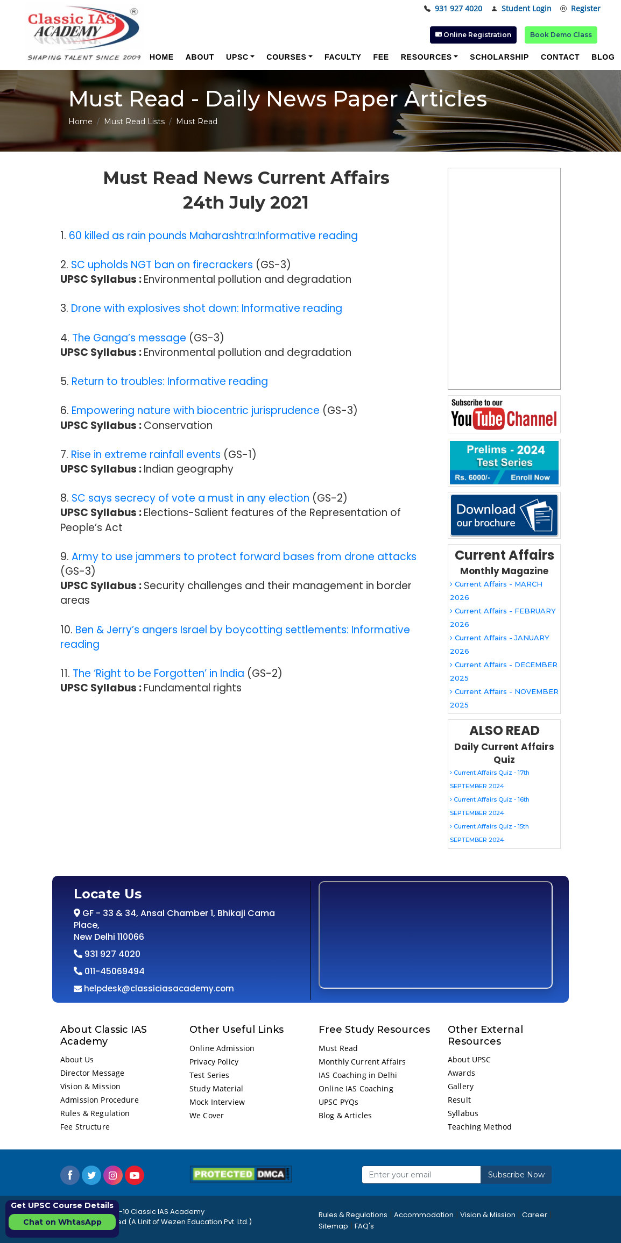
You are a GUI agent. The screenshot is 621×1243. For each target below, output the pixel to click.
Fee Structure (85, 1126)
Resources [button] (426, 57)
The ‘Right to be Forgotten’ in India (158, 673)
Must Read (338, 1048)
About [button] (200, 57)
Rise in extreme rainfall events (146, 454)
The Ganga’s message (129, 338)
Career (534, 1215)
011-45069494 (113, 971)
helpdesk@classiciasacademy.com (158, 988)
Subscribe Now (516, 1175)
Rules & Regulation (95, 1113)
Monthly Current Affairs (362, 1061)
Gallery (461, 1086)
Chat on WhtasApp (62, 1222)
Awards (461, 1073)
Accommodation (424, 1215)
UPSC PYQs (338, 1102)
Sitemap (333, 1226)
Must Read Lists (134, 121)
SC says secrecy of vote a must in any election (190, 498)
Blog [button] (603, 57)
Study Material (216, 1088)
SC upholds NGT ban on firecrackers (162, 265)
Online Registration (473, 35)
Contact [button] (560, 57)
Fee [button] (381, 57)
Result (459, 1100)
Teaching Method (480, 1126)
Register (580, 8)
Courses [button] (286, 57)
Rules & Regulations (353, 1215)
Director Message (92, 1073)
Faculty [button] (342, 57)
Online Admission (222, 1048)
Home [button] (162, 57)
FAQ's (364, 1226)
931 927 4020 (453, 8)
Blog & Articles (345, 1115)
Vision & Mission (90, 1086)
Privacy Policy (213, 1061)
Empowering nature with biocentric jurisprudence (196, 410)
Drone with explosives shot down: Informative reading (206, 308)
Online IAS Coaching (356, 1088)
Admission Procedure (99, 1100)
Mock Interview (217, 1102)
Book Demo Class (561, 35)
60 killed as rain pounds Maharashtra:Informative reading (213, 235)
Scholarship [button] (499, 57)
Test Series (209, 1075)
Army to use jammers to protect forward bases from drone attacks (244, 556)
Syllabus (463, 1113)
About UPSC (469, 1059)
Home (80, 121)
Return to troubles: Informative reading (170, 381)
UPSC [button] (237, 57)
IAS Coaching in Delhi (358, 1075)
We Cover (206, 1115)
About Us (77, 1059)
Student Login (521, 8)
